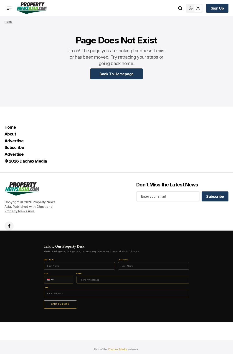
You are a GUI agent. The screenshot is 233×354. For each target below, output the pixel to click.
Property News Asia (20, 211)
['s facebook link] (9, 226)
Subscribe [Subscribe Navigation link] (14, 147)
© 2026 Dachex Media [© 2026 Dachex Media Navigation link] (26, 161)
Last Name (123, 260)
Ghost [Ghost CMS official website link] (41, 206)
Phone (79, 273)
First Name (49, 260)
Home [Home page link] (9, 21)
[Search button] (180, 8)
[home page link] (31, 8)
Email (46, 287)
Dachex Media (117, 349)
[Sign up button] (217, 8)
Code (46, 273)
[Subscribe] (215, 196)
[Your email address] (168, 196)
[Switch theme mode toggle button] (194, 8)
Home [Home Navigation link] (10, 127)
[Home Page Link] (116, 73)
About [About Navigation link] (10, 134)
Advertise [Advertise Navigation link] (14, 140)
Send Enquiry (60, 304)
